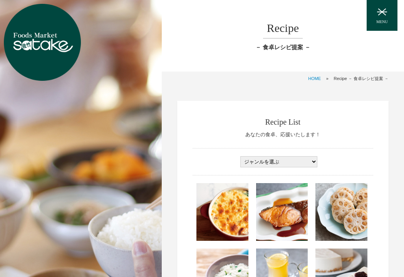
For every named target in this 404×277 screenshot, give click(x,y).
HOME (314, 78)
